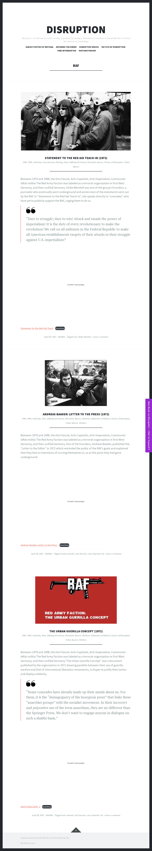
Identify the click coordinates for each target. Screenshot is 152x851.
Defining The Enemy (66, 47)
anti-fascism (81, 553)
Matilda (61, 336)
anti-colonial (67, 815)
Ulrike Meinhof (84, 336)
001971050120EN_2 (30, 806)
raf (75, 336)
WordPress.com (28, 843)
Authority (37, 162)
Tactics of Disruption (113, 47)
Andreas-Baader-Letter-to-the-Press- (39, 545)
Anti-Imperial (94, 553)
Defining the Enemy (77, 162)
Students (86, 418)
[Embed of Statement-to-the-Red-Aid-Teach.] (76, 284)
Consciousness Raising (52, 162)
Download (60, 328)
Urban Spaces (72, 422)
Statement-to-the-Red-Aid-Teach (37, 328)
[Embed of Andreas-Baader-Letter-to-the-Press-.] (76, 501)
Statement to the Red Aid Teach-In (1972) (76, 158)
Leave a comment (100, 336)
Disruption (76, 29)
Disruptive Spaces (89, 47)
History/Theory (87, 50)
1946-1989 (27, 162)
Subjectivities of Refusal (39, 47)
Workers (82, 422)
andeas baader (67, 553)
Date (66, 162)
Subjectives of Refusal (100, 418)
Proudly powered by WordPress (35, 837)
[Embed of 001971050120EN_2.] (76, 763)
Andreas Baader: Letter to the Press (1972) (76, 414)
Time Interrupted (66, 50)
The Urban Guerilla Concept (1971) (76, 631)
